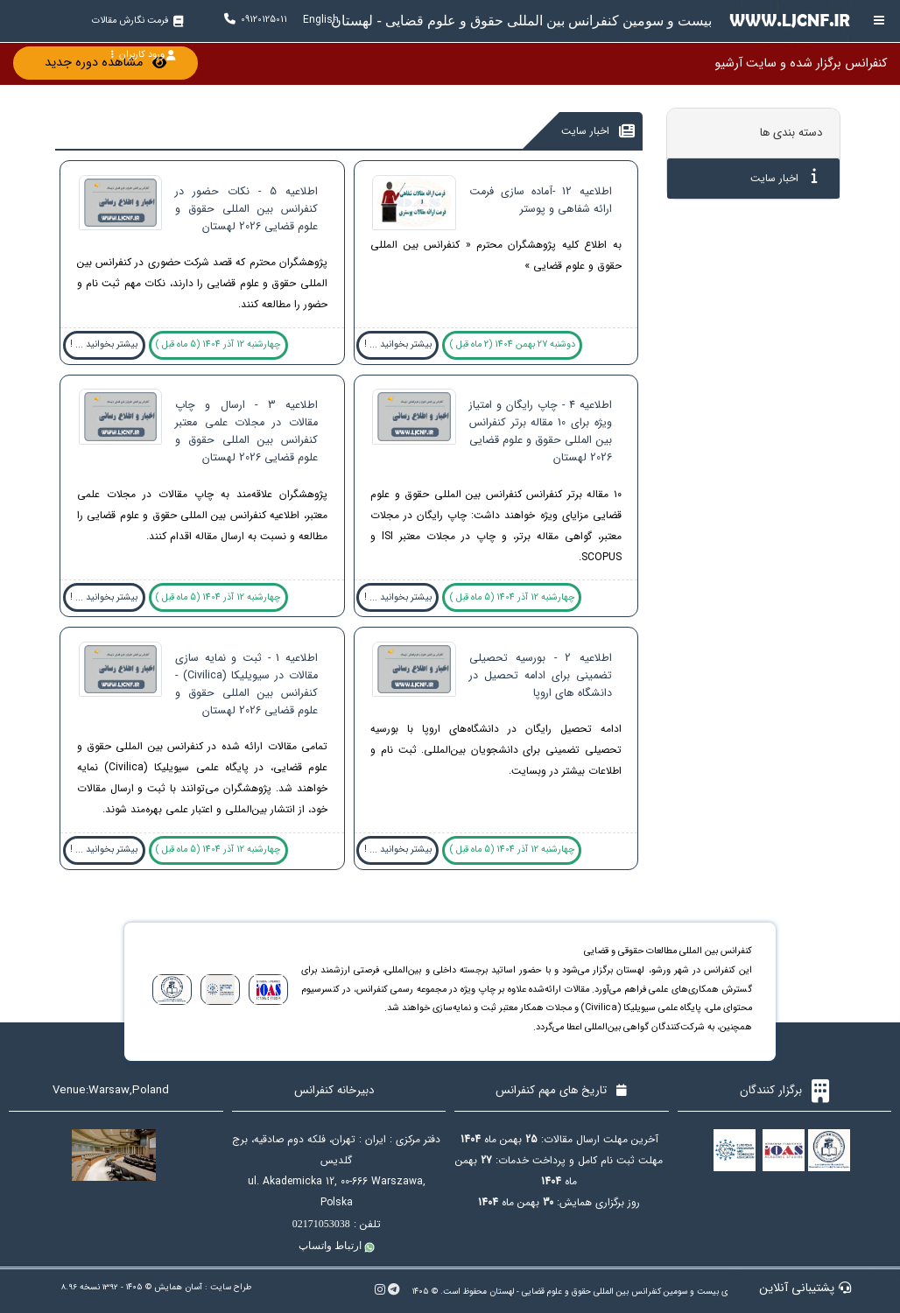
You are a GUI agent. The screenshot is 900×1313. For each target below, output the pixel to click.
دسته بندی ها (791, 132)
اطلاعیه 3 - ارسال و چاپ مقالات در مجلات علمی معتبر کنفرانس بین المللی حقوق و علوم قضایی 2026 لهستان (246, 432)
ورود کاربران (143, 54)
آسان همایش (178, 1287)
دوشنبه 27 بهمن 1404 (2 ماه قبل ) (512, 344)
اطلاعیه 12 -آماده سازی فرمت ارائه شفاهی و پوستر (540, 200)
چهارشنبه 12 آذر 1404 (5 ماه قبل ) (218, 344)
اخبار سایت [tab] (784, 177)
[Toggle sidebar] (879, 21)
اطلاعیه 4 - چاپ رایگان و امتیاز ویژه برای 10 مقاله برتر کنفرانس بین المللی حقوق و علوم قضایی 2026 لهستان (540, 432)
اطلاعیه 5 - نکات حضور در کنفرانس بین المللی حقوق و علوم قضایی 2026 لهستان (246, 209)
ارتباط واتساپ (337, 1245)
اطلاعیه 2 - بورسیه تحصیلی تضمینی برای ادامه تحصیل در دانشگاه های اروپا (540, 675)
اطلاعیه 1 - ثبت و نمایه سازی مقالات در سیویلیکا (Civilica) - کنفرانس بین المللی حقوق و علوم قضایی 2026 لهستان (246, 684)
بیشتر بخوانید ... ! (398, 344)
